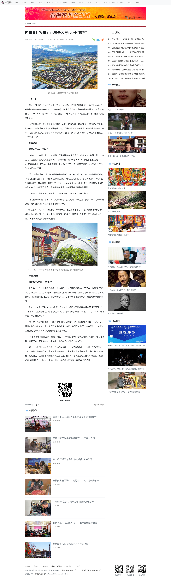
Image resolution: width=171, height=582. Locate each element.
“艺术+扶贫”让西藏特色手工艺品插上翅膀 (128, 43)
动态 (30, 23)
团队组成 (45, 566)
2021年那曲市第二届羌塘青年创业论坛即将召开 (130, 74)
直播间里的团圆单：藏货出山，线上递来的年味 (76, 480)
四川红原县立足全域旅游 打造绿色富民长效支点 (130, 70)
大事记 (52, 566)
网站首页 (28, 566)
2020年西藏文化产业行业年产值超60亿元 (128, 61)
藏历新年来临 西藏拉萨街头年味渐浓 (70, 543)
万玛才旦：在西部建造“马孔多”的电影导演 (124, 267)
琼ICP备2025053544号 (69, 570)
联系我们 (60, 566)
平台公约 (77, 566)
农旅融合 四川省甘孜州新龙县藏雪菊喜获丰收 (129, 48)
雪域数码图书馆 (40, 574)
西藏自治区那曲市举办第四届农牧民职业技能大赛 (131, 65)
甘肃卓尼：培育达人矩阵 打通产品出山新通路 (75, 522)
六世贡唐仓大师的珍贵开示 (118, 235)
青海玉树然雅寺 (114, 212)
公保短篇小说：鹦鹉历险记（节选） (122, 156)
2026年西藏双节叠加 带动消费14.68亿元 (72, 459)
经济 (34, 23)
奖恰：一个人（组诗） (116, 110)
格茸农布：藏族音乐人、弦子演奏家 (122, 290)
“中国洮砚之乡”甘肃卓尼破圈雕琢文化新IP (73, 501)
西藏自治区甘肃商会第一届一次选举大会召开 (129, 39)
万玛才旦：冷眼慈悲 (116, 313)
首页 (26, 23)
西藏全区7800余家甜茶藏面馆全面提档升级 (74, 438)
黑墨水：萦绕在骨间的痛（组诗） (121, 133)
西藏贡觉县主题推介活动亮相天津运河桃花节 (75, 417)
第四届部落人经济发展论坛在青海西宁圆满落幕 (130, 57)
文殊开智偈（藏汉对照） (117, 188)
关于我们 (36, 566)
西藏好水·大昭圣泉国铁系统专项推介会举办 (128, 78)
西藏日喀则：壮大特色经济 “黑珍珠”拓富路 (128, 52)
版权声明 (69, 566)
